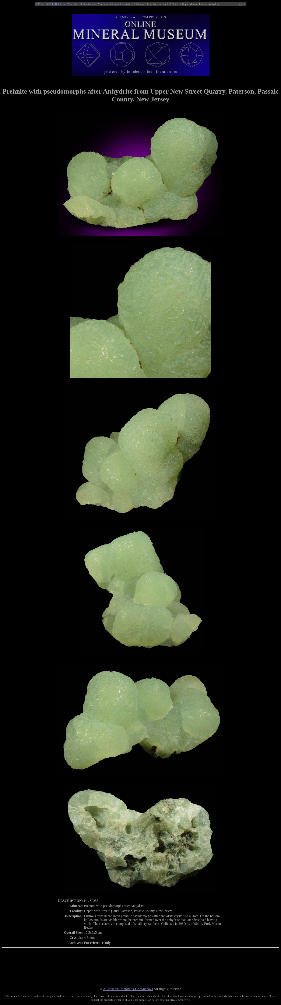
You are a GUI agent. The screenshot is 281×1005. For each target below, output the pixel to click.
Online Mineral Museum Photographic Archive (106, 4)
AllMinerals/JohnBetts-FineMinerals (56, 4)
